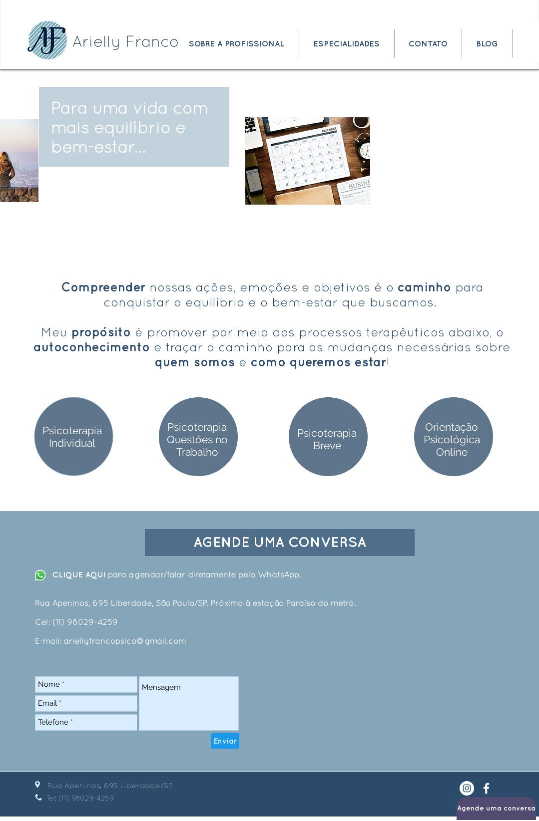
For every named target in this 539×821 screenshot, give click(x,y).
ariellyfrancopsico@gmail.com (125, 640)
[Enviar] (225, 741)
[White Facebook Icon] (486, 788)
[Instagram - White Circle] (467, 788)
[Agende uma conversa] (496, 808)
